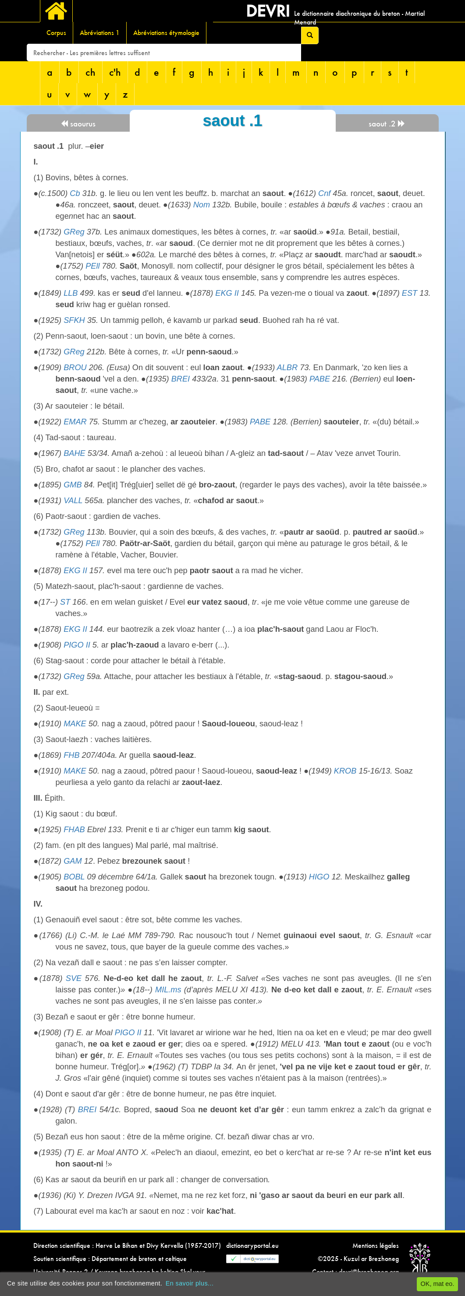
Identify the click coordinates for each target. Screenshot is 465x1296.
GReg (74, 232)
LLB (71, 293)
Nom (201, 204)
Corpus (56, 32)
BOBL (74, 876)
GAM (73, 861)
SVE (74, 978)
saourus (78, 123)
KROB (345, 771)
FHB (71, 755)
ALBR (287, 367)
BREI (180, 379)
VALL (73, 500)
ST (65, 602)
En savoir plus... (190, 1283)
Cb (75, 193)
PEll (92, 266)
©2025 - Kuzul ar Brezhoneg (358, 1258)
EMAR (75, 421)
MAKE (75, 723)
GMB (73, 484)
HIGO (319, 876)
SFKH (74, 320)
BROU (75, 367)
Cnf (324, 193)
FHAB (74, 829)
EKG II (227, 293)
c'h (115, 72)
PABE (319, 379)
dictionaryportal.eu (252, 1245)
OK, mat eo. (437, 1283)
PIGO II (77, 645)
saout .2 (387, 123)
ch (90, 72)
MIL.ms (168, 989)
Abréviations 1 (100, 32)
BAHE (74, 453)
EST (409, 293)
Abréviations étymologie (166, 32)
